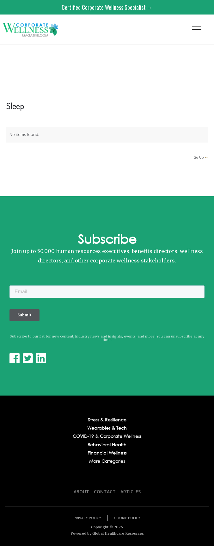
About (81, 491)
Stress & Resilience (107, 420)
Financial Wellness (107, 453)
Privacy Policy (87, 517)
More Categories (107, 461)
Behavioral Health (107, 445)
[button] (196, 28)
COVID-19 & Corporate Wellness (107, 436)
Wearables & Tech (107, 428)
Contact (105, 491)
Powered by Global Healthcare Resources (107, 533)
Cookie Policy (127, 517)
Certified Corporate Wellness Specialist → (107, 7)
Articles (130, 491)
